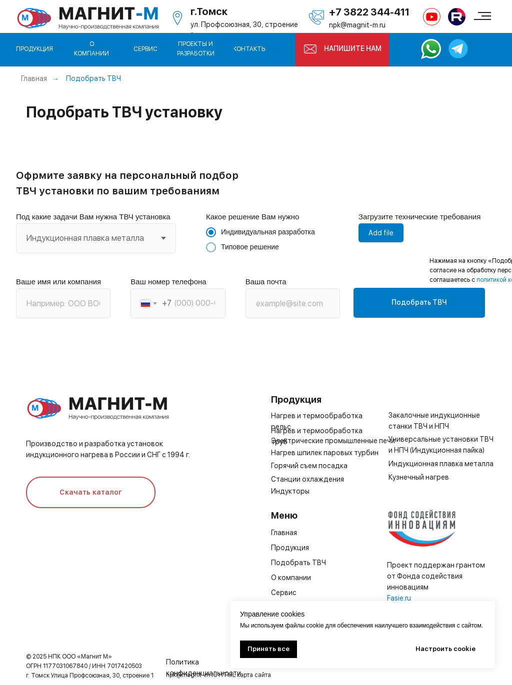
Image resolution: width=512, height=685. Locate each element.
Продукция (290, 548)
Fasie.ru (399, 598)
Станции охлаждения (307, 479)
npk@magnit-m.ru (357, 25)
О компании (291, 578)
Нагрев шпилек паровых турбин (324, 453)
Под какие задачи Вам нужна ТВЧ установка (93, 216)
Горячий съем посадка (309, 466)
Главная (34, 78)
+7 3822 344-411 (369, 12)
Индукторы (290, 491)
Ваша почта (266, 281)
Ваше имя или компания (58, 281)
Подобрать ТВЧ (93, 78)
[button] (310, 48)
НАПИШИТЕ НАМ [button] (353, 48)
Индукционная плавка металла (441, 464)
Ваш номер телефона (168, 281)
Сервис (283, 593)
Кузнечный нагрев (418, 477)
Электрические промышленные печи (333, 441)
